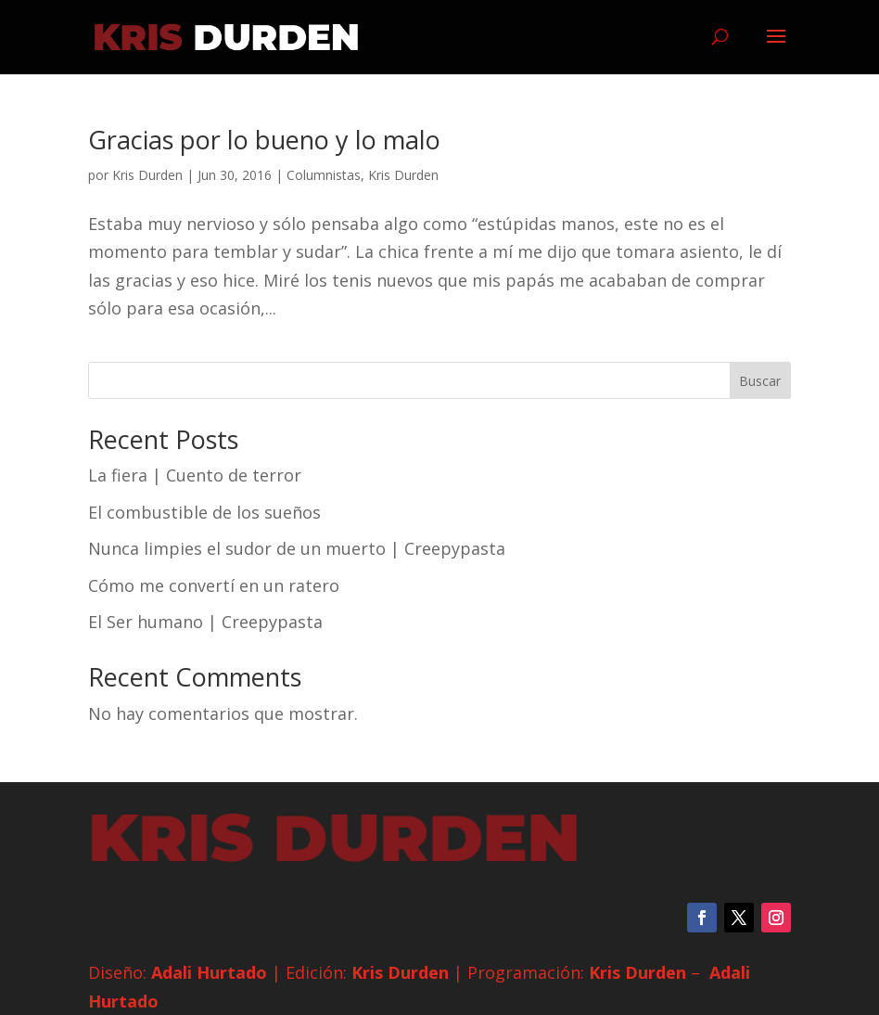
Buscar (760, 381)
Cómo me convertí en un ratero (213, 585)
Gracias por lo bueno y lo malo (264, 139)
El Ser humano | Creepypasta (205, 621)
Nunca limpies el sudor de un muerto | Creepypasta (296, 548)
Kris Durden (147, 175)
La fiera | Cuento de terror (194, 475)
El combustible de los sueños (204, 512)
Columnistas (324, 175)
